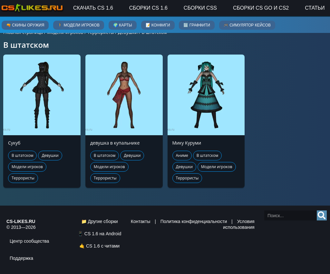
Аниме (182, 155)
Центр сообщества (29, 241)
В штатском (22, 155)
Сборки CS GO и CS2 (261, 8)
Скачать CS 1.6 (93, 8)
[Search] (322, 215)
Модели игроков (27, 166)
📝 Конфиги (158, 25)
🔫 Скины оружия (25, 25)
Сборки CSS (200, 8)
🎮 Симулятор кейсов (247, 25)
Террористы (23, 178)
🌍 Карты (122, 25)
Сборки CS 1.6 (148, 8)
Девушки (50, 155)
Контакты (140, 221)
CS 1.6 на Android (102, 233)
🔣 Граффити (196, 25)
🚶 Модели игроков (79, 25)
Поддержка (21, 258)
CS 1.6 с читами (103, 246)
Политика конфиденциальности (193, 221)
